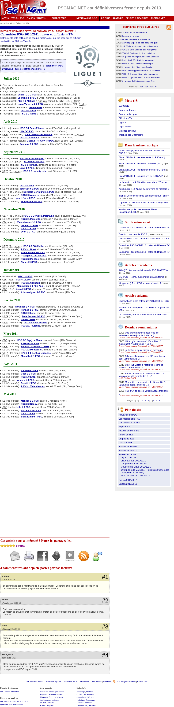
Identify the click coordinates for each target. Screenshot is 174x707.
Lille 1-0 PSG (23, 407)
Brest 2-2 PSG (28, 383)
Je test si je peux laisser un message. (144, 350)
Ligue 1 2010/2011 (130, 457)
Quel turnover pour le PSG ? (133, 234)
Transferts (92, 705)
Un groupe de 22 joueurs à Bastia (137, 67)
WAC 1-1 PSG (25, 276)
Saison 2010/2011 (24, 23)
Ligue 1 (122, 122)
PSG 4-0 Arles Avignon (32, 158)
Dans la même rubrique (141, 145)
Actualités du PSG (128, 414)
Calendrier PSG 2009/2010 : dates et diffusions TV (144, 245)
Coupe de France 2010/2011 (135, 463)
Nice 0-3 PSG (28, 319)
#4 (105, 655)
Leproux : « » (143, 202)
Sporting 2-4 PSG (27, 98)
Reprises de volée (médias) (51, 694)
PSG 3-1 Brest (28, 249)
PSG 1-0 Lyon (28, 377)
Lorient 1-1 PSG (29, 225)
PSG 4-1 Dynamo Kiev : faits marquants (140, 74)
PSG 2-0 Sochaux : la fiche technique (138, 53)
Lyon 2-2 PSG (28, 231)
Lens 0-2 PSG (27, 168)
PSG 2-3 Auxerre (30, 195)
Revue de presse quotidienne (52, 692)
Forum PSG (142, 681)
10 (160, 400)
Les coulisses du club (129, 422)
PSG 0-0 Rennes (28, 165)
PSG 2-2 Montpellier (31, 349)
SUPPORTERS (59, 18)
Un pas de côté (126, 438)
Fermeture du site (137, 39)
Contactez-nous (70, 681)
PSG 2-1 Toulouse (30, 325)
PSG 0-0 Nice (27, 185)
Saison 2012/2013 (128, 484)
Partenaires (84, 681)
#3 (105, 626)
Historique (81, 700)
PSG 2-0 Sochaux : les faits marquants (139, 50)
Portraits (90, 694)
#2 (105, 600)
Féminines (88, 703)
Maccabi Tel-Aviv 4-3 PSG (40, 140)
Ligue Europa (125, 126)
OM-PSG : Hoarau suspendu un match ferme (142, 277)
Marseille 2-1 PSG (30, 356)
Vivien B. (27, 41)
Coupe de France (127, 110)
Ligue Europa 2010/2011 (133, 460)
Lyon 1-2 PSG (24, 198)
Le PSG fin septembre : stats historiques (140, 46)
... (158, 86)
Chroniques (81, 694)
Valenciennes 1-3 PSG (29, 222)
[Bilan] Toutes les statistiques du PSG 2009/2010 (143, 270)
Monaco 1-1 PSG (30, 400)
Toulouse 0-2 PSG (29, 188)
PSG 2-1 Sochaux (30, 283)
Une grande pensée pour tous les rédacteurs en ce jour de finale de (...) (138, 334)
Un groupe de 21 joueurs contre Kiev (138, 81)
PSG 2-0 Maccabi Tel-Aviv (38, 134)
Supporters (124, 426)
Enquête (50, 705)
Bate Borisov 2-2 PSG (33, 316)
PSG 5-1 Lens (23, 279)
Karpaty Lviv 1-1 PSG (34, 255)
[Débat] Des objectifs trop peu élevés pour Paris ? (144, 195)
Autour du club (126, 434)
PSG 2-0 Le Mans (29, 340)
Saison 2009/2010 (128, 450)
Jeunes (79, 703)
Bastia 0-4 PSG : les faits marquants (138, 60)
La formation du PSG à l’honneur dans (143, 182)
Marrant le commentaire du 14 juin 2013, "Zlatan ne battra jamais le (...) (142, 383)
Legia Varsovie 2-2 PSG (30, 104)
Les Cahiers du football (9, 692)
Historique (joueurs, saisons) (51, 697)
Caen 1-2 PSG (28, 373)
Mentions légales (53, 681)
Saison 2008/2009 (128, 446)
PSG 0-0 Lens (28, 313)
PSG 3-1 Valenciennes (33, 386)
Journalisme (81, 697)
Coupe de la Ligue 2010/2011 (136, 466)
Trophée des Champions (131, 135)
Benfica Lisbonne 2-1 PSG (35, 346)
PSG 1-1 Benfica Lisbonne (36, 353)
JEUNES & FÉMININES (137, 18)
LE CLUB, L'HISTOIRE (112, 18)
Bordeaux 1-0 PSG (31, 410)
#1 (105, 577)
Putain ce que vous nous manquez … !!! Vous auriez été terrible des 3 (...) (142, 374)
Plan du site (96, 681)
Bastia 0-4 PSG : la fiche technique (137, 63)
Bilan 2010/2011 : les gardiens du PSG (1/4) (141, 176)
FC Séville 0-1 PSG (34, 161)
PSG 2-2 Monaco (30, 259)
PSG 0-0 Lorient (29, 370)
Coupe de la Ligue (128, 114)
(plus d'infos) (130, 681)
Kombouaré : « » (144, 189)
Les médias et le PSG (130, 418)
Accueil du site (6, 23)
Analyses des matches (49, 700)
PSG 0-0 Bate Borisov (35, 322)
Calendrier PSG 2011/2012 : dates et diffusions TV (144, 227)
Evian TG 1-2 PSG (27, 94)
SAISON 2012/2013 (36, 18)
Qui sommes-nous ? (35, 681)
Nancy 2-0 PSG (29, 262)
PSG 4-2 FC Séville (33, 246)
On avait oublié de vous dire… (135, 32)
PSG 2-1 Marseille (30, 219)
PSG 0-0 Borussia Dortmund (38, 215)
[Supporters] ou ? (140, 283)
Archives (107, 681)
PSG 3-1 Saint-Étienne (32, 128)
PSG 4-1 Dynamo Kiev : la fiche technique (141, 77)
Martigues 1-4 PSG (25, 306)
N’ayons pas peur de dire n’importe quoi (140, 43)
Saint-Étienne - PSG (31, 416)
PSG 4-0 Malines (26, 101)
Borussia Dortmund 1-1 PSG (38, 192)
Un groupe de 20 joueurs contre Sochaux (140, 56)
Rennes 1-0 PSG (29, 310)
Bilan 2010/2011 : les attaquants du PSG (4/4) (142, 157)
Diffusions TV (125, 118)
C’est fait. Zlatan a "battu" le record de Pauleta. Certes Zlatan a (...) (141, 366)
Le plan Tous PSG (47, 703)
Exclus (43, 705)
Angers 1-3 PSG (25, 380)
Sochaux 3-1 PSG (29, 144)
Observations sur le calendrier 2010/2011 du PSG (144, 238)
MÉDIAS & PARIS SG (87, 18)
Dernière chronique (130, 36)
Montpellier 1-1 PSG (31, 201)
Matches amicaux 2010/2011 (135, 475)
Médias (90, 697)
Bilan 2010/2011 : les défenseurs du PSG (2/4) (142, 169)
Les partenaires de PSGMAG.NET (14, 702)
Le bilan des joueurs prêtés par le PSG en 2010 (143, 314)
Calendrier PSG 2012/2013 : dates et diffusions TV (144, 252)
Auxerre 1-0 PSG (30, 343)
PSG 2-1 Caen (28, 228)
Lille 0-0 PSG (26, 131)
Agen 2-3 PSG (23, 289)
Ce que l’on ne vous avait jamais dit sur (141, 338)
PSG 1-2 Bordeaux (29, 137)
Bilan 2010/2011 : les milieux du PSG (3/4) (140, 163)
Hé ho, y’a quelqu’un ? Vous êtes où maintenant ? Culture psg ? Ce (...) (140, 342)
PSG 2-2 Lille (28, 413)
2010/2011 (124, 106)
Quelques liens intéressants (11, 704)
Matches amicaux (127, 130)
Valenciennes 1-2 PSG (33, 252)
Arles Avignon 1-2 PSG (33, 292)
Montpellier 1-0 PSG (30, 286)
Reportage (81, 692)
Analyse (89, 692)
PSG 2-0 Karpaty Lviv (34, 171)
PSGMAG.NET (158, 18)
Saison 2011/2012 (128, 480)
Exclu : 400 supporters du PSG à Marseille (141, 70)
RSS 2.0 (118, 681)
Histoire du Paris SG (129, 430)
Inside (127, 378)
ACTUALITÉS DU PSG (13, 18)
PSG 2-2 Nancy (29, 404)
